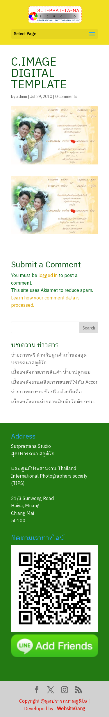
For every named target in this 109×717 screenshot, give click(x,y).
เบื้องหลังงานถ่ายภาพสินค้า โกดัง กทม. (53, 402)
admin (21, 96)
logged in (48, 276)
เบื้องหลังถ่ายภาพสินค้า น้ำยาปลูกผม (51, 372)
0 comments (66, 96)
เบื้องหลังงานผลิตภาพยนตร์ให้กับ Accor (54, 382)
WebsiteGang (71, 709)
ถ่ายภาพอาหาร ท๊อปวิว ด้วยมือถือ (46, 392)
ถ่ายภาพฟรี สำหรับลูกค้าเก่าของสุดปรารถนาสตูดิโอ (49, 359)
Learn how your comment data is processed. (45, 302)
